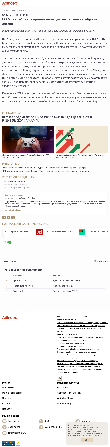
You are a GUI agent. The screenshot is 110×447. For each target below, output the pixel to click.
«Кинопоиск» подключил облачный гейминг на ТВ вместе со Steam (25, 157)
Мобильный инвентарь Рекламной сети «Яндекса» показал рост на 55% (80, 157)
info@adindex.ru (17, 432)
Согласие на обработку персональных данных (77, 352)
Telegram (86, 421)
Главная (5, 10)
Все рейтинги (101, 261)
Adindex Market (65, 398)
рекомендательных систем (79, 435)
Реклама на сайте (12, 392)
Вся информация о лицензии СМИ (71, 340)
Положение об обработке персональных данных (78, 349)
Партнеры (8, 398)
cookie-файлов (88, 431)
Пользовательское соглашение (70, 346)
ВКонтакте (14, 427)
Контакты (13, 421)
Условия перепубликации (68, 320)
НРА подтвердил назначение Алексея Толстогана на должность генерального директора (45, 171)
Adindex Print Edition (69, 392)
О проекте (8, 387)
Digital (23, 10)
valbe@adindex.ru (13, 210)
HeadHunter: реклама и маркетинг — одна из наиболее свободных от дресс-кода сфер (44, 168)
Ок (86, 440)
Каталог (6, 403)
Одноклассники (53, 427)
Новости (14, 10)
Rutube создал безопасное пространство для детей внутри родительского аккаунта (47, 119)
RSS (46, 421)
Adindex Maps (65, 403)
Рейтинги (62, 387)
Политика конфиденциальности (70, 343)
